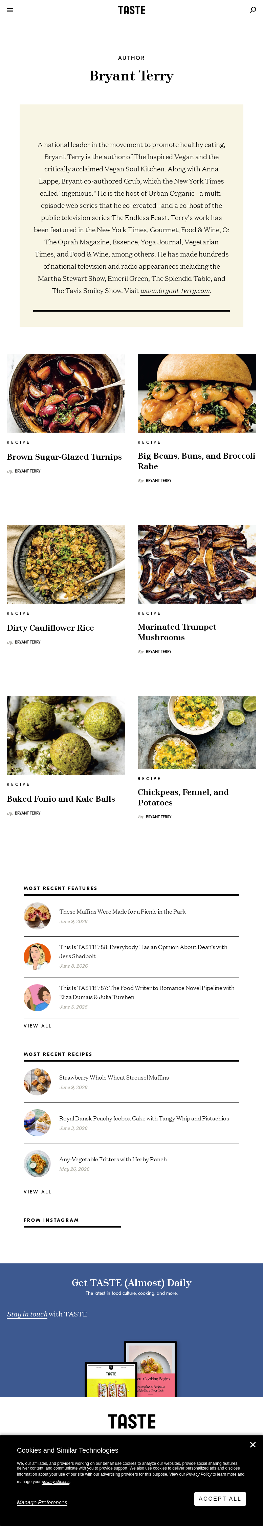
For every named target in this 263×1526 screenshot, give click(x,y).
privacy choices (55, 1481)
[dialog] (131, 1480)
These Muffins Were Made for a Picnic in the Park (122, 911)
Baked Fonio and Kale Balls (61, 799)
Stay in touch (27, 1313)
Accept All (220, 1499)
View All (38, 1026)
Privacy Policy (199, 1474)
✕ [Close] (253, 1445)
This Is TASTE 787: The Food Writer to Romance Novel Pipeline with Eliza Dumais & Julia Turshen (147, 992)
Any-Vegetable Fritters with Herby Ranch (113, 1159)
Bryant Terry (28, 471)
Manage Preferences (42, 1502)
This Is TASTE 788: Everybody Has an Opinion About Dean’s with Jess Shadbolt (143, 951)
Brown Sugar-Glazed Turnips (64, 457)
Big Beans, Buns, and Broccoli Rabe (197, 461)
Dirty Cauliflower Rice (50, 628)
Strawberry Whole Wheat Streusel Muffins (114, 1077)
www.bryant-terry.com (175, 290)
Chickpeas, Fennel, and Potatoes (183, 797)
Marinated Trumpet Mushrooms (177, 632)
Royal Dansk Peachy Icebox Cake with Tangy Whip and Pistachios (144, 1118)
